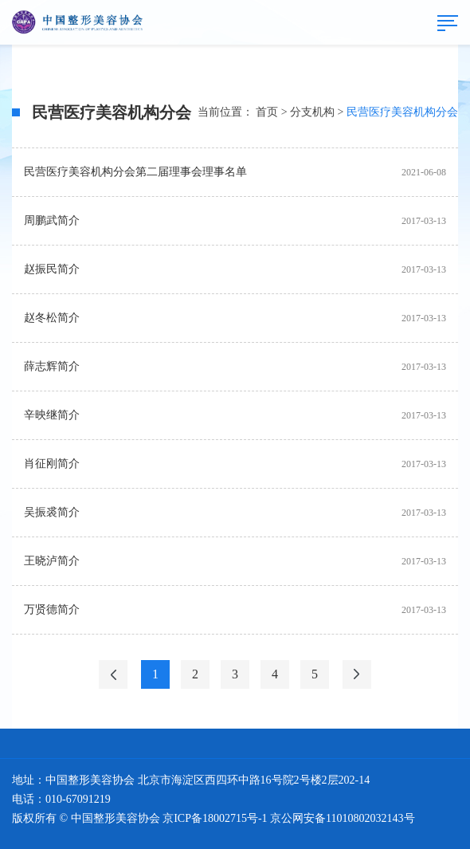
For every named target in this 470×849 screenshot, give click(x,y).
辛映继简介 (52, 415)
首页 (267, 112)
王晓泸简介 (52, 561)
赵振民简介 (52, 269)
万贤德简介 (52, 609)
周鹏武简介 (52, 220)
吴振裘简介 (52, 512)
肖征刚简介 (52, 464)
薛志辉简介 (52, 366)
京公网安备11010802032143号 (342, 818)
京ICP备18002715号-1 (215, 818)
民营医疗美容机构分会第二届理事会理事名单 (135, 172)
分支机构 (312, 112)
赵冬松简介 (52, 318)
